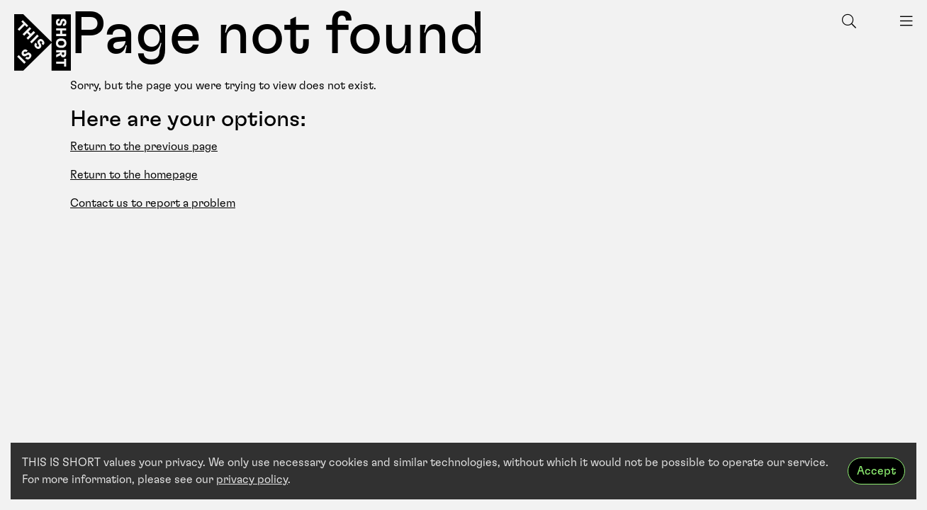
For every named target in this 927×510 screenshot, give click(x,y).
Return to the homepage (134, 175)
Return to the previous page (144, 146)
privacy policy (252, 479)
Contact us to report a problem (152, 203)
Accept (876, 471)
